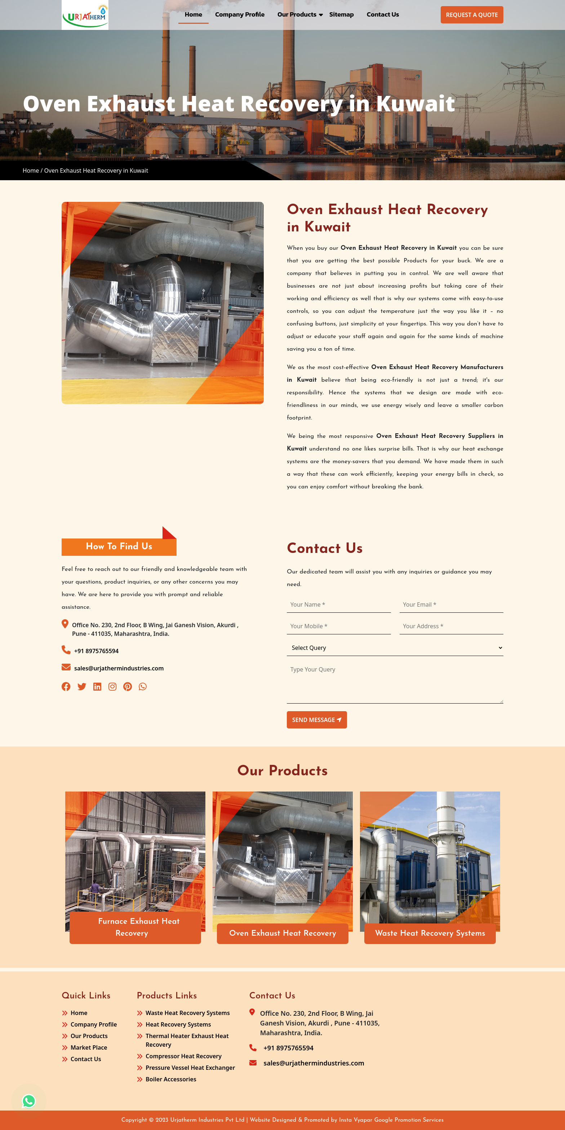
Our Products (296, 14)
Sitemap (341, 14)
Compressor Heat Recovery (184, 1056)
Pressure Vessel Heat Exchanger (190, 1068)
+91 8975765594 (90, 650)
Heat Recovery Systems (178, 1024)
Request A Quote (472, 15)
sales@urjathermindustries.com (113, 667)
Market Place (89, 1047)
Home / (33, 170)
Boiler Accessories (171, 1079)
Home (193, 14)
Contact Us (383, 14)
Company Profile (239, 14)
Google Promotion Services (409, 1120)
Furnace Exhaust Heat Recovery (140, 928)
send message (317, 720)
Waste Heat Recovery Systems (431, 934)
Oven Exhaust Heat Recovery (283, 934)
